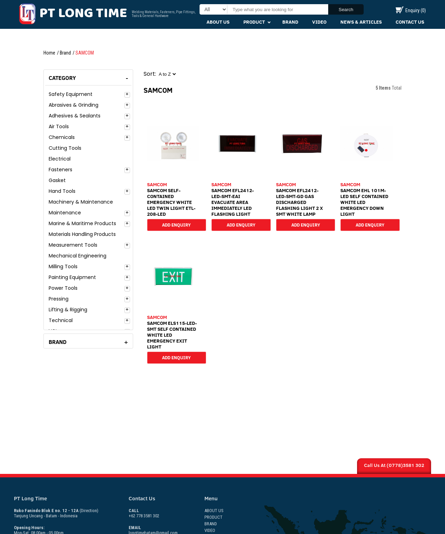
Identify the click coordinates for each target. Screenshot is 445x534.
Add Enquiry (176, 224)
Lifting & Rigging (68, 309)
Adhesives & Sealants (74, 115)
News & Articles (361, 21)
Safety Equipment (70, 94)
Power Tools (63, 288)
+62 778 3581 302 (144, 513)
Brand (290, 21)
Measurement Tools (73, 244)
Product (254, 21)
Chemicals (62, 137)
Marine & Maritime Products (82, 223)
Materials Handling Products (82, 234)
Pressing (58, 298)
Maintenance (65, 212)
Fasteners (60, 169)
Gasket (57, 180)
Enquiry (411, 10)
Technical (61, 320)
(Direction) (89, 510)
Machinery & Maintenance (81, 201)
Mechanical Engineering (77, 255)
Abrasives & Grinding (73, 104)
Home (49, 53)
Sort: (150, 74)
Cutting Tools (65, 148)
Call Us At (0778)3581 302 (394, 465)
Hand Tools (62, 191)
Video (319, 21)
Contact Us (410, 21)
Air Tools (59, 126)
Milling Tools (63, 266)
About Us (218, 21)
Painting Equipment (72, 277)
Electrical (60, 158)
